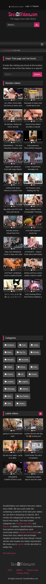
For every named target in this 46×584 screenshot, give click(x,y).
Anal (24, 345)
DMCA (19, 570)
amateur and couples (28, 532)
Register (36, 6)
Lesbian (10, 382)
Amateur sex (21, 523)
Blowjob (10, 360)
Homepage (7, 50)
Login (27, 6)
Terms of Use (32, 570)
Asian (36, 345)
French (10, 374)
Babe (9, 352)
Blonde (36, 352)
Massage (10, 389)
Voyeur (22, 403)
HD (22, 374)
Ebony (22, 367)
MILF (9, 396)
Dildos (9, 367)
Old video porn (9, 553)
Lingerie (24, 382)
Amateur (10, 345)
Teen (9, 403)
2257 (10, 570)
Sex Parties (23, 396)
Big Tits (22, 352)
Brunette (24, 360)
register (20, 544)
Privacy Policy (23, 573)
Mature (25, 389)
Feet (35, 367)
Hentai (34, 374)
